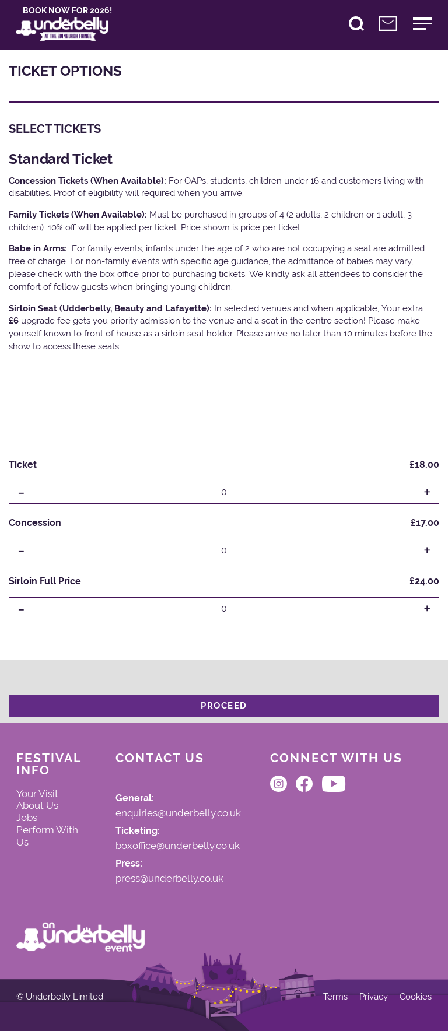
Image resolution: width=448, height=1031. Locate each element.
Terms (335, 997)
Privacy (373, 997)
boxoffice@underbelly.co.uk (178, 846)
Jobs (26, 817)
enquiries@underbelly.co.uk (178, 813)
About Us (37, 805)
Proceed (224, 705)
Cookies (416, 997)
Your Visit (37, 793)
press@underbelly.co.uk (169, 879)
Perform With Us (47, 836)
